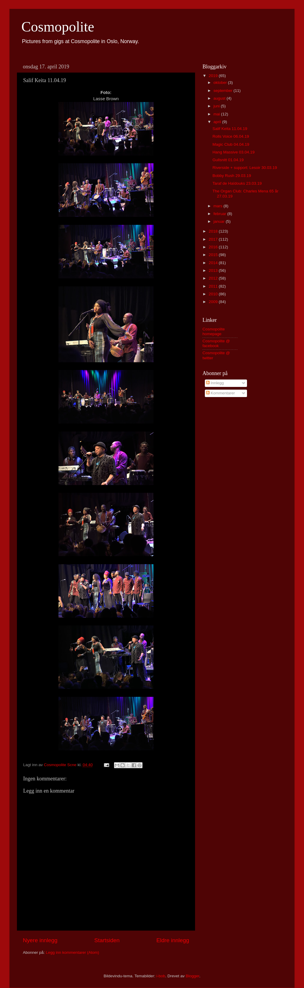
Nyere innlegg (40, 940)
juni (217, 106)
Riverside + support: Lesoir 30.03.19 (245, 167)
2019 (214, 75)
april (217, 122)
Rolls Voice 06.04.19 (231, 136)
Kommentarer (220, 393)
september (223, 90)
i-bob (160, 976)
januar (219, 221)
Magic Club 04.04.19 (231, 144)
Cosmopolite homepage (213, 331)
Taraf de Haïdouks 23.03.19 (237, 183)
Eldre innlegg (172, 940)
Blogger (193, 976)
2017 (214, 239)
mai (217, 114)
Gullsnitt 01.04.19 (228, 160)
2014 (214, 263)
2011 (214, 286)
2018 (214, 231)
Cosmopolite (57, 26)
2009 (214, 301)
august (220, 98)
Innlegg (215, 383)
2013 (214, 270)
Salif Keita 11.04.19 (230, 128)
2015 (214, 255)
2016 (214, 247)
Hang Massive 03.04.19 (234, 152)
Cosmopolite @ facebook (216, 343)
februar (220, 213)
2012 (214, 278)
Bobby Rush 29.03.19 (232, 175)
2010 (214, 294)
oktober (220, 82)
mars (218, 206)
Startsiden (107, 940)
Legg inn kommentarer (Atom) (72, 952)
